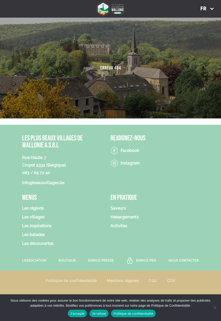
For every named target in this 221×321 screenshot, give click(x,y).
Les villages (33, 217)
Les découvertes (37, 244)
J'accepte (77, 313)
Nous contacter (184, 260)
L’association (34, 260)
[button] (207, 9)
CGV (171, 280)
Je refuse (99, 313)
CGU (153, 280)
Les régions (33, 208)
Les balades (33, 235)
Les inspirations (36, 226)
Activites (119, 226)
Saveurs (118, 208)
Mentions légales (123, 280)
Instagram (130, 163)
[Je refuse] (214, 307)
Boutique (67, 260)
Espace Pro (146, 260)
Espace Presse (101, 260)
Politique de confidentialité (71, 280)
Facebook (130, 150)
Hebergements (125, 217)
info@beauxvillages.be (43, 182)
